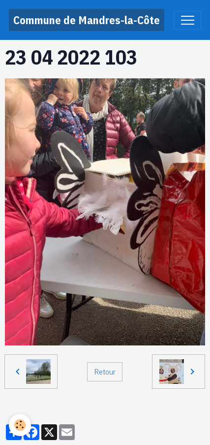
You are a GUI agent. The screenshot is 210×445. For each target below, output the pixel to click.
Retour (105, 372)
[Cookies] (20, 425)
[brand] (86, 20)
